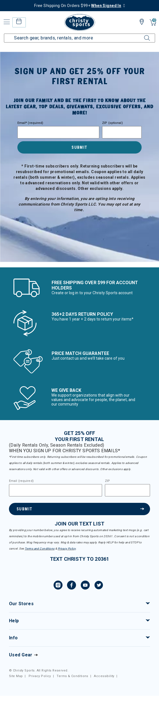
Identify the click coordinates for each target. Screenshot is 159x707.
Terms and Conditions (39, 548)
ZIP (107, 481)
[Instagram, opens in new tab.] (58, 586)
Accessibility (104, 676)
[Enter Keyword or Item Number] (79, 38)
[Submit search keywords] (141, 35)
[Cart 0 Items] (153, 23)
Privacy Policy (67, 548)
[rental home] (19, 22)
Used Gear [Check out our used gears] (21, 654)
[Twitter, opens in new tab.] (98, 586)
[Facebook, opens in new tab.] (71, 586)
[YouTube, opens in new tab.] (85, 586)
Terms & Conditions (72, 676)
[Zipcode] (122, 132)
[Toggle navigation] (6, 22)
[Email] (58, 132)
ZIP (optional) (112, 123)
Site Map (16, 676)
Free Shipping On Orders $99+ (77, 5)
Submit (79, 147)
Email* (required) (30, 123)
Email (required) (21, 481)
